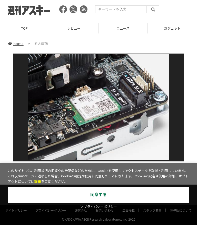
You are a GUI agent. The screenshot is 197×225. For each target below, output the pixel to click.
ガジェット (172, 28)
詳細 (37, 182)
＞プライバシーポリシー (98, 207)
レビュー (74, 28)
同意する (98, 194)
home (16, 43)
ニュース (123, 28)
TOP (24, 28)
